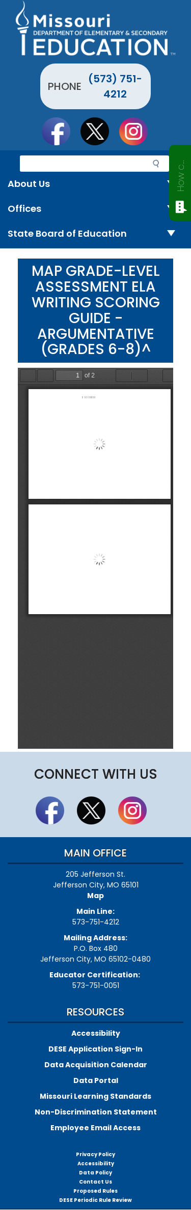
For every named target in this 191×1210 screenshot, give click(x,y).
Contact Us (95, 1182)
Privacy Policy (95, 1154)
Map (95, 895)
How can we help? (180, 174)
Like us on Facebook (60, 131)
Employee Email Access (95, 1128)
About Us (95, 184)
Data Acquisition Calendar (95, 1065)
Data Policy (95, 1172)
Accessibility (95, 1033)
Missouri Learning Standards (95, 1096)
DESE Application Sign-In (95, 1049)
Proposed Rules (95, 1191)
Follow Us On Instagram (138, 131)
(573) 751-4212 (115, 86)
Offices (95, 209)
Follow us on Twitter (99, 131)
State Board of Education (95, 234)
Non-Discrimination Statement (96, 1112)
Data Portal (95, 1080)
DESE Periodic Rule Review (95, 1200)
